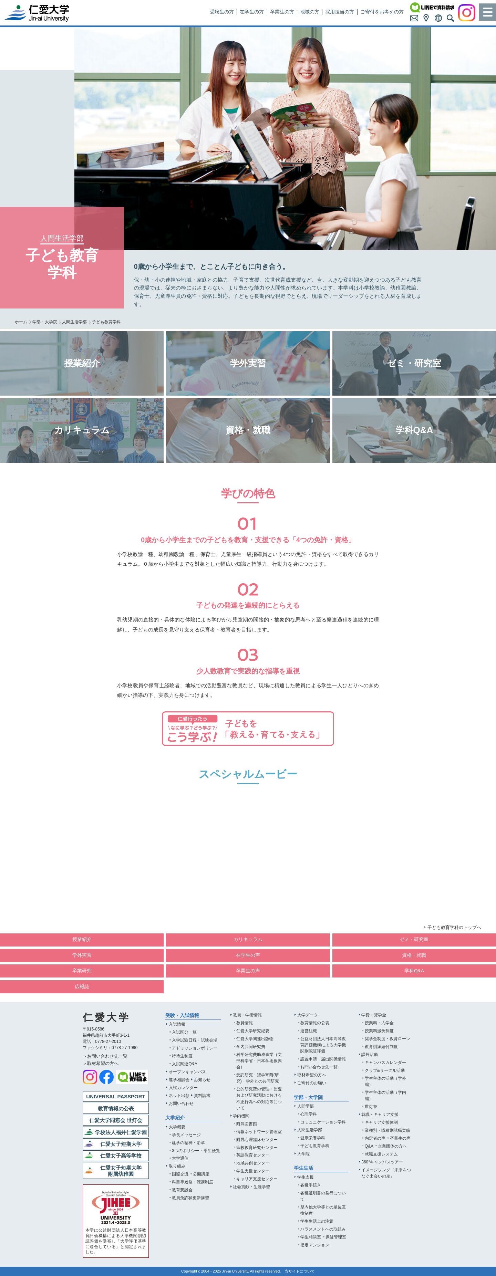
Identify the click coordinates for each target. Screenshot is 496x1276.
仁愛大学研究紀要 (252, 1030)
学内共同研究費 (250, 1046)
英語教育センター (252, 1155)
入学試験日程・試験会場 (194, 1040)
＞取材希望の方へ (100, 1063)
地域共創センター (252, 1163)
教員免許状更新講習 (190, 1197)
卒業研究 (82, 970)
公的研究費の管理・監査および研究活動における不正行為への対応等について (259, 1098)
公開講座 (201, 1174)
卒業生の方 (282, 11)
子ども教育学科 (314, 1145)
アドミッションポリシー (194, 1048)
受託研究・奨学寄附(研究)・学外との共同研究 (257, 1078)
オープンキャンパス (187, 1071)
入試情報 (177, 1024)
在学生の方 (252, 11)
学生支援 (305, 1177)
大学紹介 (175, 1117)
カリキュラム (248, 939)
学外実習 (82, 955)
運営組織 (308, 1030)
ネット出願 (179, 1095)
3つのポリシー (185, 1150)
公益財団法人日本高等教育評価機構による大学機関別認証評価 (323, 1045)
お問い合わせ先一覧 (319, 1067)
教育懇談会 (182, 1190)
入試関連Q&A (184, 1063)
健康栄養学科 (312, 1138)
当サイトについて (300, 1271)
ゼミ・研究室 (414, 939)
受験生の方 (222, 11)
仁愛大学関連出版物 (254, 1038)
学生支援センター (252, 1171)
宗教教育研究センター (257, 1147)
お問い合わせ (181, 1103)
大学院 (303, 1153)
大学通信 (180, 1158)
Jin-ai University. (235, 1271)
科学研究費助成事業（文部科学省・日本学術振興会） (259, 1060)
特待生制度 (182, 1056)
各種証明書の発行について (323, 1196)
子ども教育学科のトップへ (454, 927)
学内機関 (241, 1115)
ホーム (21, 322)
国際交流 (180, 1174)
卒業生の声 (248, 970)
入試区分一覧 (184, 1032)
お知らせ (202, 1079)
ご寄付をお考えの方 (382, 11)
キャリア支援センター (257, 1178)
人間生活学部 (74, 322)
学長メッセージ (186, 1134)
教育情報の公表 (314, 1023)
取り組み (177, 1166)
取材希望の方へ (311, 1075)
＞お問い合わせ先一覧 (105, 1056)
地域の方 (309, 11)
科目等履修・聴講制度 (192, 1182)
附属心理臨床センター (257, 1139)
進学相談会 (179, 1079)
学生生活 (303, 1168)
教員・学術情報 (247, 1015)
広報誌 (82, 986)
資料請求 (202, 1095)
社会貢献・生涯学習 (251, 1186)
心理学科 (308, 1114)
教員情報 (244, 1023)
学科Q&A (414, 970)
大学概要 (177, 1127)
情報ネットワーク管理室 (259, 1131)
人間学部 (305, 1106)
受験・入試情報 (182, 1015)
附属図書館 (246, 1123)
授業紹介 (82, 939)
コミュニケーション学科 (323, 1122)
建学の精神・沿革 (188, 1142)
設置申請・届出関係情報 (323, 1059)
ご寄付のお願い (311, 1082)
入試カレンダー (183, 1087)
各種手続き (310, 1185)
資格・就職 (414, 955)
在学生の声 (248, 955)
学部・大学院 (44, 322)
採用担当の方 (339, 11)
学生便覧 (212, 1150)
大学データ (307, 1015)
